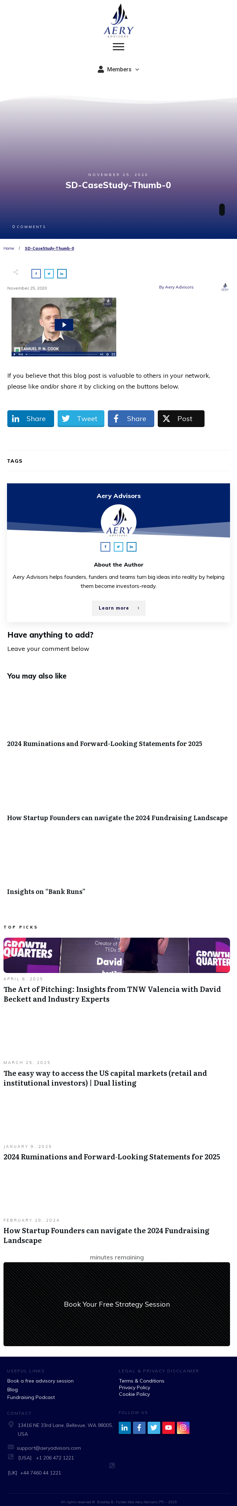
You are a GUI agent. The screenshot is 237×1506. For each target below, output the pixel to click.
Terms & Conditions (141, 1375)
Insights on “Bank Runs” (118, 863)
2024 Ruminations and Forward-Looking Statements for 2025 (118, 715)
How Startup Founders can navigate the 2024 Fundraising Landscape (118, 789)
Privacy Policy (134, 1381)
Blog (12, 1383)
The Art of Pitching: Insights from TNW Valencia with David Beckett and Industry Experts (116, 968)
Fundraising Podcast (31, 1391)
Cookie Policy (134, 1388)
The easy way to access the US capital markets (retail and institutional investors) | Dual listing (116, 1051)
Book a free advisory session (40, 1375)
